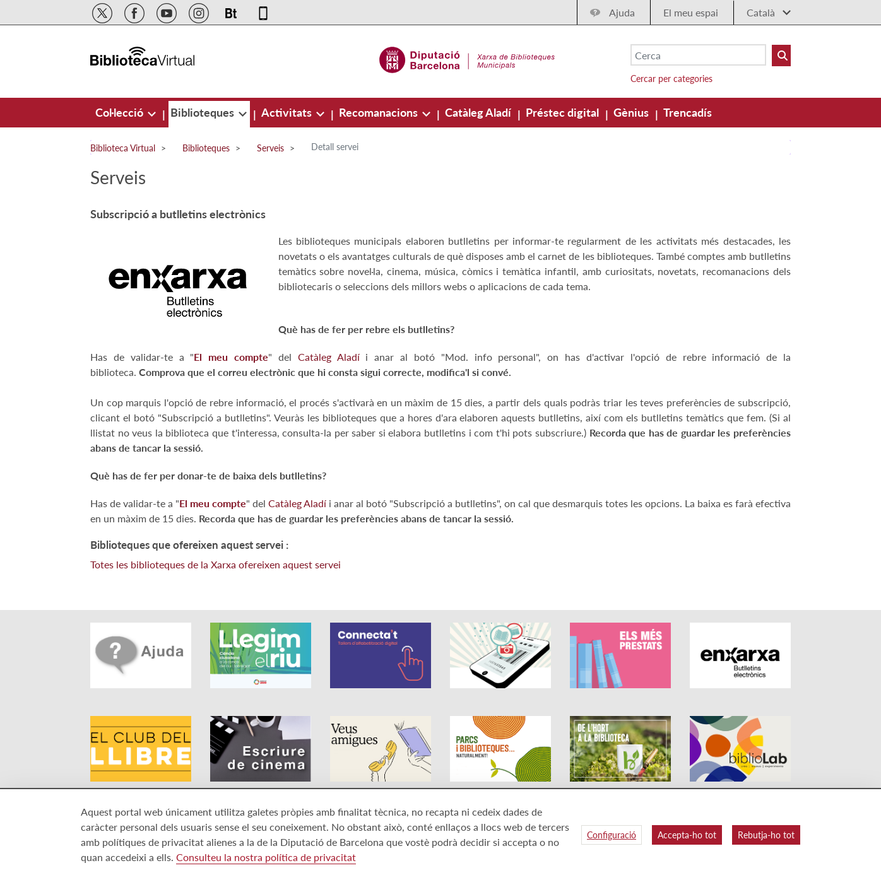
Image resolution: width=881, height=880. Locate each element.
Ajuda (622, 12)
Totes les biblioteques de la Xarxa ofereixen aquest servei (215, 564)
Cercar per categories (671, 78)
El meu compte (231, 357)
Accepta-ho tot (687, 835)
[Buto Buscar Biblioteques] (781, 55)
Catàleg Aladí (329, 357)
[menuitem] (120, 112)
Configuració (611, 835)
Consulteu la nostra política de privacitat (266, 857)
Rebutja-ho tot (766, 835)
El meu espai (690, 12)
